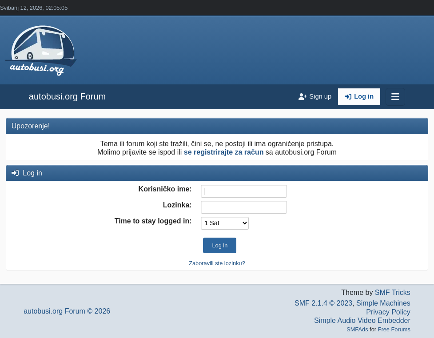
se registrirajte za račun (224, 152)
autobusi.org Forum (67, 96)
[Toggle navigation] (395, 97)
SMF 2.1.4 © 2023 (323, 303)
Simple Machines (383, 303)
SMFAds (357, 329)
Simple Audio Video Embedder (362, 320)
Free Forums (394, 329)
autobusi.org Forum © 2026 (67, 311)
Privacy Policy (388, 312)
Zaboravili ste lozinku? (217, 263)
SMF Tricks (392, 292)
